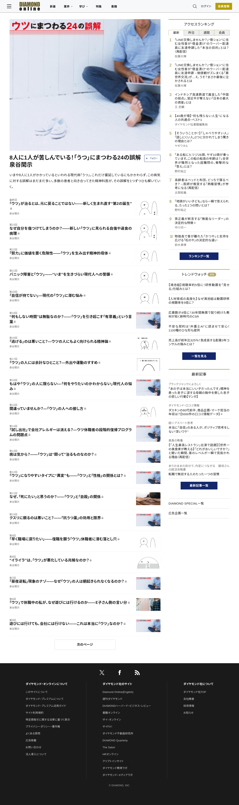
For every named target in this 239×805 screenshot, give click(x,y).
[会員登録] (221, 7)
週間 (207, 32)
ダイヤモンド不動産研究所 (118, 733)
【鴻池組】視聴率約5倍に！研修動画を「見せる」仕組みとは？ (199, 287)
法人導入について (36, 754)
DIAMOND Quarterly (115, 740)
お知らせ (188, 712)
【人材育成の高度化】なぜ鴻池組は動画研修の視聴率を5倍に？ (199, 301)
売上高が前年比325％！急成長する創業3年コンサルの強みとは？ (199, 342)
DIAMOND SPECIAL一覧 (186, 503)
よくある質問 (33, 733)
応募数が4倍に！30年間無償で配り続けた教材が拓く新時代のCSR (199, 314)
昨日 (191, 32)
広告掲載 (31, 740)
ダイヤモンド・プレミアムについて (45, 698)
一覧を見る (199, 356)
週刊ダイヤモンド (112, 698)
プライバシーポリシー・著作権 (43, 726)
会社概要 (188, 698)
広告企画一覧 (178, 513)
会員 (222, 32)
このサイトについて (37, 692)
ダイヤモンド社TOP (194, 692)
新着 (55, 7)
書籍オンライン (111, 712)
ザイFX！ (107, 726)
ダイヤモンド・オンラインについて (47, 684)
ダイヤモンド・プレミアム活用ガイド (46, 705)
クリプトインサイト (113, 761)
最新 (176, 32)
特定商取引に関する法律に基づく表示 (48, 719)
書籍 (117, 7)
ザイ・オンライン (112, 719)
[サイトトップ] (28, 7)
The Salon (109, 747)
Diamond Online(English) (118, 692)
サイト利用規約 (35, 712)
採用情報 (188, 705)
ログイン (204, 7)
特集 (101, 7)
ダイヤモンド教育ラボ (115, 768)
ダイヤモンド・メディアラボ (118, 775)
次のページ (85, 644)
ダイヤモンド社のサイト (117, 684)
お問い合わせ (33, 747)
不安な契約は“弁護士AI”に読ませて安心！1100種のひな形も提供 (199, 328)
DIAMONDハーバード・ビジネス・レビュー (127, 705)
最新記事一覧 (199, 485)
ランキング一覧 (199, 256)
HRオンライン (111, 754)
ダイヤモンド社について (198, 684)
